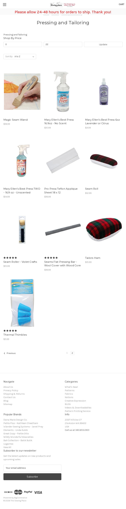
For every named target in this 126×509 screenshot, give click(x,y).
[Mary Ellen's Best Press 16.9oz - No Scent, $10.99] (63, 92)
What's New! (71, 387)
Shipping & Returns (14, 393)
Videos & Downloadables (78, 407)
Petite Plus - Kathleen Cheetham (20, 423)
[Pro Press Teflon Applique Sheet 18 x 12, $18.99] (63, 161)
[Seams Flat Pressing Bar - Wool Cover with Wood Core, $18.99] (63, 230)
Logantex (8, 443)
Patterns (69, 390)
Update (103, 44)
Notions (69, 397)
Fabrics (69, 393)
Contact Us (9, 397)
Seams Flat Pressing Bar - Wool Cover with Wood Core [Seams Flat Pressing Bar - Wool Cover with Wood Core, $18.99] (62, 263)
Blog (5, 400)
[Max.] (63, 44)
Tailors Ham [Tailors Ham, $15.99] (92, 257)
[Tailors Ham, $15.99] (104, 230)
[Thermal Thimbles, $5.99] (22, 303)
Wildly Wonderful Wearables (18, 437)
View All (7, 447)
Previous (10, 353)
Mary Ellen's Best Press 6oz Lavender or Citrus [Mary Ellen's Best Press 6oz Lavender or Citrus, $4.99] (102, 121)
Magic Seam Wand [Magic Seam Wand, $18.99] (15, 119)
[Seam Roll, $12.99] (104, 161)
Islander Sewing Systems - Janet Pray (23, 426)
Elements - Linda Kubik (15, 430)
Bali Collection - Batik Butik (17, 440)
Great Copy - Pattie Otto (16, 433)
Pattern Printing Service (77, 411)
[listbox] (25, 56)
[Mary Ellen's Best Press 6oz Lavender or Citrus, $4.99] (104, 92)
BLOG (68, 404)
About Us (8, 387)
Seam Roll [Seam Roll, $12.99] (91, 188)
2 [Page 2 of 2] (72, 353)
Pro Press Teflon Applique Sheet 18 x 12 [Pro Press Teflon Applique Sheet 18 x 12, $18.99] (61, 190)
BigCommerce (20, 498)
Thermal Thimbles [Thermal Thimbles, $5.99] (15, 334)
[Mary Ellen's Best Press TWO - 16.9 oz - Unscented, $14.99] (22, 161)
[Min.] (22, 44)
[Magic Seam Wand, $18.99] (22, 92)
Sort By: (9, 56)
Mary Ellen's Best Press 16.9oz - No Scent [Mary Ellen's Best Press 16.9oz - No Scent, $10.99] (59, 121)
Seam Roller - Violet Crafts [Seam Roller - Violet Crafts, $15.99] (20, 261)
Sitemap (7, 404)
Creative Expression (75, 400)
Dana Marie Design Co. (15, 419)
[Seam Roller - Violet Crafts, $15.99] (22, 230)
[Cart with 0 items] (121, 4)
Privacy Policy (10, 390)
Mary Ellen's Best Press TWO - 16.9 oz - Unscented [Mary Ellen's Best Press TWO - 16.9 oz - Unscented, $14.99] (21, 190)
